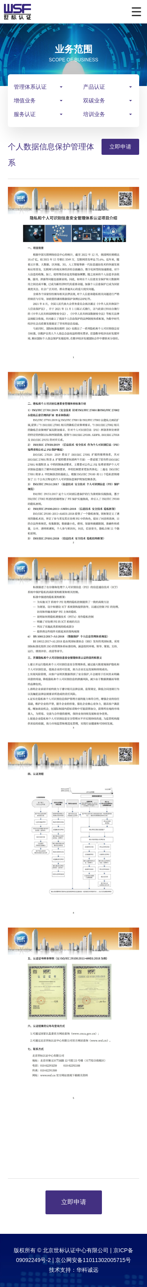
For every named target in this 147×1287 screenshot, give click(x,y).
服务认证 (25, 114)
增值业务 (25, 100)
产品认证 (94, 87)
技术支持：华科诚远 (73, 1270)
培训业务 (94, 114)
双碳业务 (94, 100)
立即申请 (120, 146)
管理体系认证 (30, 87)
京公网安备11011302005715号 (93, 1260)
